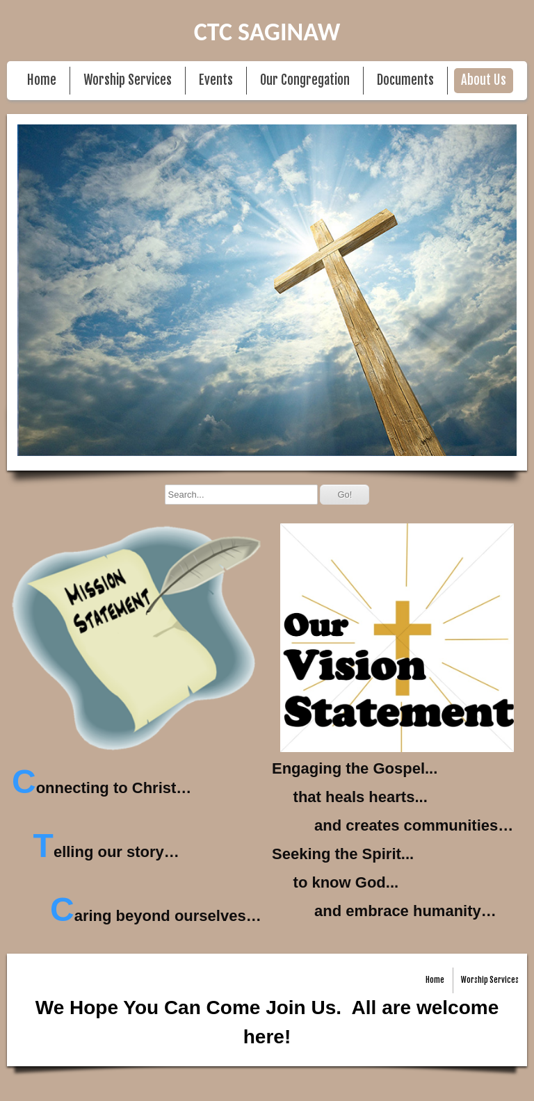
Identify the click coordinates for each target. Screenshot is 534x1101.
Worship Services (127, 80)
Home (41, 80)
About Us (483, 80)
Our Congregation (305, 80)
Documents (405, 80)
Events (216, 80)
